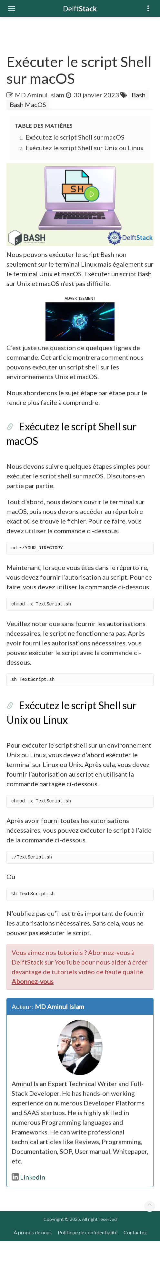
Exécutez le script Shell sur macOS (75, 137)
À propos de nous (33, 1266)
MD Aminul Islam (39, 95)
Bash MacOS (28, 104)
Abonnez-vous (33, 1015)
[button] (80, 337)
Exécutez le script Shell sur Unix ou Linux (84, 148)
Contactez (135, 1266)
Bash (138, 95)
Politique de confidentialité (87, 1266)
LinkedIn (28, 1211)
